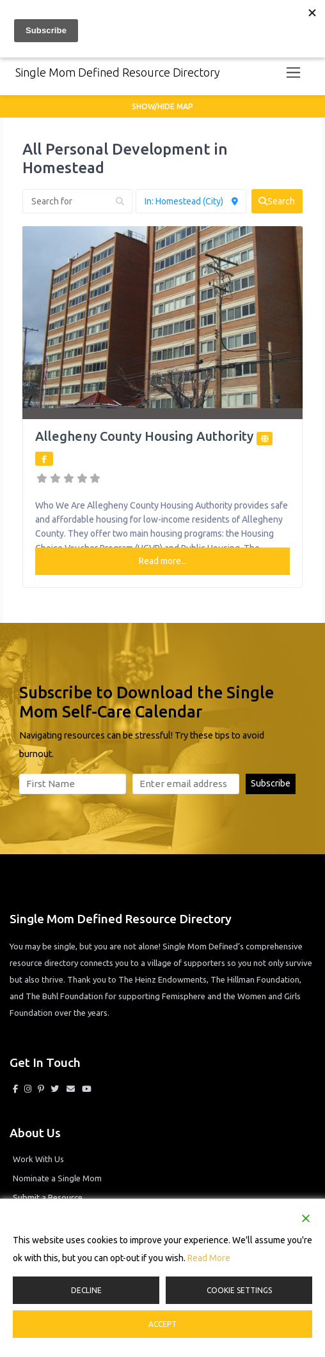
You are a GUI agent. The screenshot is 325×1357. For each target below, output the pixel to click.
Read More (208, 1258)
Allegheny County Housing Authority (144, 436)
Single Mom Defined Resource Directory (117, 72)
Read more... (163, 561)
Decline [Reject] (86, 1290)
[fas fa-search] (277, 201)
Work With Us (38, 1158)
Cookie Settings (239, 1290)
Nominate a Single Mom (57, 1178)
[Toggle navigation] (293, 72)
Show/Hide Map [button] (162, 106)
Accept (162, 1324)
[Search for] (77, 201)
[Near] (191, 201)
